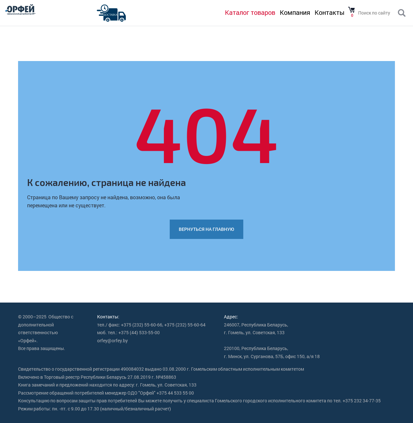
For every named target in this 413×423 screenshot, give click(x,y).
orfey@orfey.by (112, 340)
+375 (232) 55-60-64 (185, 325)
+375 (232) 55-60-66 (141, 325)
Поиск (402, 13)
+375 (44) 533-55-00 (139, 332)
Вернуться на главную (206, 229)
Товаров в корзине (351, 10)
